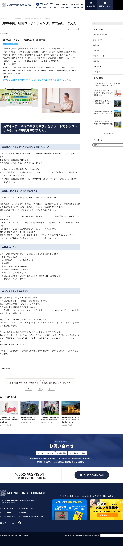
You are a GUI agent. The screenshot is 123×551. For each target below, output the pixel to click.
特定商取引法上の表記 (92, 535)
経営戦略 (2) (97, 61)
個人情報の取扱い (78, 535)
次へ (50, 389)
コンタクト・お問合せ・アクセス (32, 516)
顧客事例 (7, 368)
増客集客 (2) (97, 45)
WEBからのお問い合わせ (94, 475)
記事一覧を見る (107, 133)
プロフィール (52, 7)
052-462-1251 (46, 4)
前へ (29, 389)
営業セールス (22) (99, 50)
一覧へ (40, 389)
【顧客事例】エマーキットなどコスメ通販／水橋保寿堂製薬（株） (103, 93)
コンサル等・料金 (64, 7)
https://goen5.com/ (10, 44)
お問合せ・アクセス (105, 6)
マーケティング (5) (100, 35)
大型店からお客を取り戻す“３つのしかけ (19, 80)
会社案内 (23, 512)
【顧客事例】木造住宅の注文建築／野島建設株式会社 (103, 123)
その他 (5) (96, 72)
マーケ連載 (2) (98, 66)
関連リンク (68, 535)
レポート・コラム (77, 7)
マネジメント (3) (99, 56)
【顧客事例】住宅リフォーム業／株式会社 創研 (103, 102)
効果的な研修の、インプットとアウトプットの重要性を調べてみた (107, 84)
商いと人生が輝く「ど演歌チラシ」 (52, 80)
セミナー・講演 (41, 7)
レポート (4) (97, 40)
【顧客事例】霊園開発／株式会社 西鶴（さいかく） (103, 112)
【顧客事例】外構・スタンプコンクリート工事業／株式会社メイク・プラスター (40, 383)
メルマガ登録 (91, 6)
